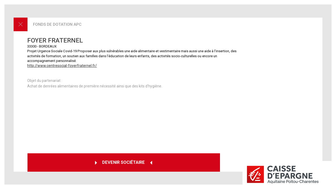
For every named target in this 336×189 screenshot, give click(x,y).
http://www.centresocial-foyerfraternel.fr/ (62, 66)
